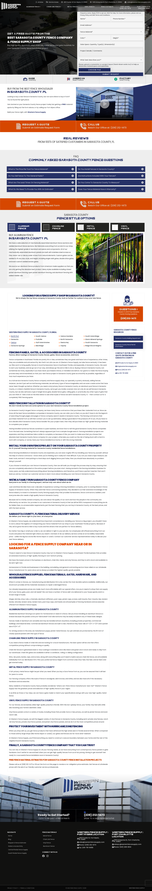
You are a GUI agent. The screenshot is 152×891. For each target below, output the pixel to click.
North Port (15, 336)
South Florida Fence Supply (17, 854)
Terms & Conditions (27, 888)
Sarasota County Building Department (127, 338)
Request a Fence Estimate (17, 843)
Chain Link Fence (49, 839)
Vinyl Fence (47, 843)
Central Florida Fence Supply (18, 850)
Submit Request (111, 74)
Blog (9, 839)
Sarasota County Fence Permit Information (125, 345)
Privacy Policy (12, 888)
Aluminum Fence (49, 847)
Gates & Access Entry (16, 847)
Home (10, 836)
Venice (13, 342)
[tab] (24, 227)
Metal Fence (47, 836)
